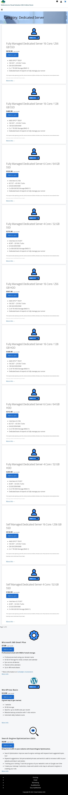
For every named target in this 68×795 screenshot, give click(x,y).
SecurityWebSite (35, 788)
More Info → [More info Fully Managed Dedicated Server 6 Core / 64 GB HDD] (10, 441)
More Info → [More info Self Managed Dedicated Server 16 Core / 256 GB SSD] (10, 562)
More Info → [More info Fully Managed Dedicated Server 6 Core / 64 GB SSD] (10, 201)
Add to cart (12, 55)
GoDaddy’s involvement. (25, 672)
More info (5, 674)
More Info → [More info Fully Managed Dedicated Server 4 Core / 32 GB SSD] (10, 261)
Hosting (35, 777)
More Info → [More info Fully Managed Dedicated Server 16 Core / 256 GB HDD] (10, 321)
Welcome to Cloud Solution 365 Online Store (17, 5)
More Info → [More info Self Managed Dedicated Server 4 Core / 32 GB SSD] (10, 622)
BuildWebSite (35, 785)
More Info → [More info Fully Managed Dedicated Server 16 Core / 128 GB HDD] (10, 381)
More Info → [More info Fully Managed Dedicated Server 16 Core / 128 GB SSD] (10, 141)
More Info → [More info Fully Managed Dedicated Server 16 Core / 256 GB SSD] (10, 81)
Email (35, 780)
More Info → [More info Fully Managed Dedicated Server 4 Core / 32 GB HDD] (10, 501)
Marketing (35, 783)
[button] (3, 9)
